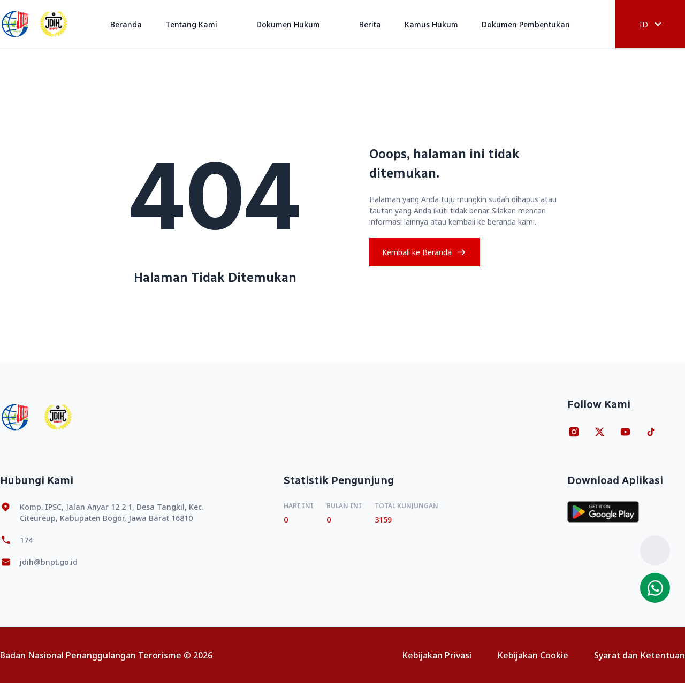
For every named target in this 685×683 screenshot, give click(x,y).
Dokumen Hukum (296, 24)
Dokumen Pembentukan (533, 24)
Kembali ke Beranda (424, 252)
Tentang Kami (199, 24)
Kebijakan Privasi (436, 655)
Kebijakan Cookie (532, 655)
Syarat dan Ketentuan (639, 655)
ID (650, 24)
